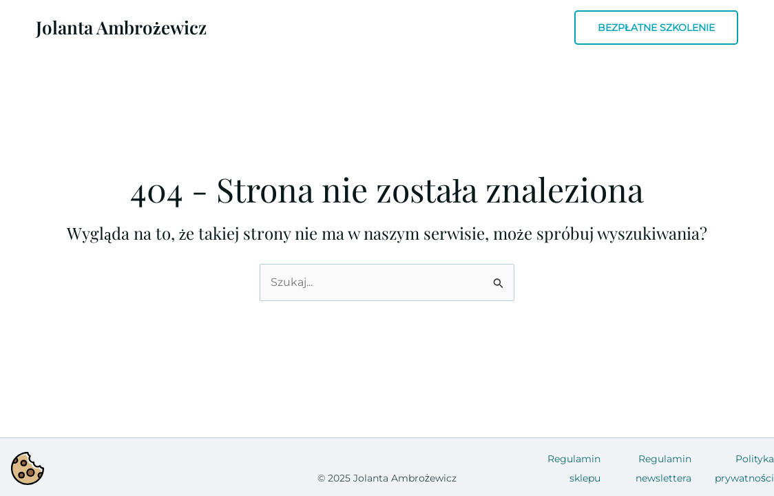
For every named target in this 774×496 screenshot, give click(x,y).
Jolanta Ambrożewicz (121, 27)
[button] (656, 27)
